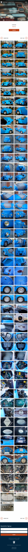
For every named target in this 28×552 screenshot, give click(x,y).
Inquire (14, 30)
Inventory (4, 38)
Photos (14, 26)
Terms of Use (14, 547)
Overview (14, 24)
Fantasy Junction (7, 2)
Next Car (23, 38)
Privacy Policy (14, 548)
